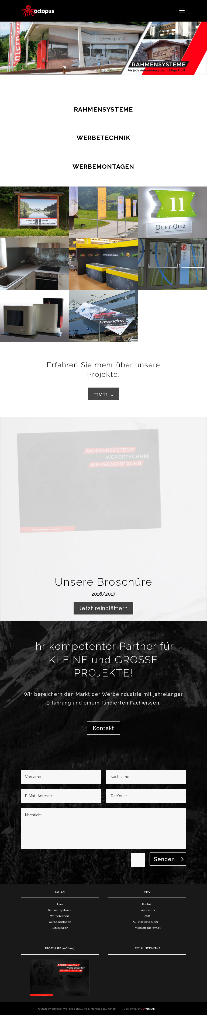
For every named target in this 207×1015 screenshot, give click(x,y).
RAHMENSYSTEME (103, 109)
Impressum (147, 910)
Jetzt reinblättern (103, 608)
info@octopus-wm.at (147, 927)
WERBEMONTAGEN (103, 166)
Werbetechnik (60, 915)
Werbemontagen (60, 921)
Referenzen (59, 927)
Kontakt (103, 728)
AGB (147, 915)
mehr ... (103, 394)
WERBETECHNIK (103, 137)
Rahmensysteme (59, 910)
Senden (164, 859)
